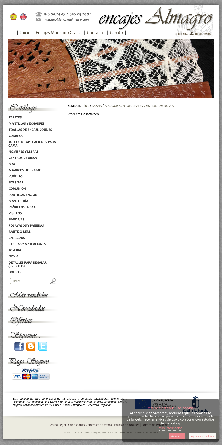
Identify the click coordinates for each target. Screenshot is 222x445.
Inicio (25, 33)
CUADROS (15, 136)
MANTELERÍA (18, 201)
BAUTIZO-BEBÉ (19, 232)
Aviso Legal (58, 425)
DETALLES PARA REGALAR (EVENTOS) (27, 264)
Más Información (170, 428)
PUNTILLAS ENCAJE (22, 195)
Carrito (116, 33)
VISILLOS (15, 213)
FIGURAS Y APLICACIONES (27, 244)
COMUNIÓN (17, 189)
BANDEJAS (16, 219)
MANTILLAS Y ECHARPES (26, 124)
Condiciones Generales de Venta (90, 425)
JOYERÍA (14, 250)
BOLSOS (14, 272)
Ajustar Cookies (202, 436)
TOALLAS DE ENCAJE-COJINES (30, 130)
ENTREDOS (16, 238)
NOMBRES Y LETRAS (23, 152)
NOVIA (13, 256)
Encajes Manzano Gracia (59, 33)
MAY (12, 164)
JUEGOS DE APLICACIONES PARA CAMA (32, 144)
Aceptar (177, 436)
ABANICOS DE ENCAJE (24, 170)
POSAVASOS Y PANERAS (26, 226)
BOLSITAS (15, 182)
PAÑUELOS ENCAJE (22, 207)
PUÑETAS (15, 176)
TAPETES (15, 117)
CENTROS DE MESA (22, 158)
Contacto (96, 33)
